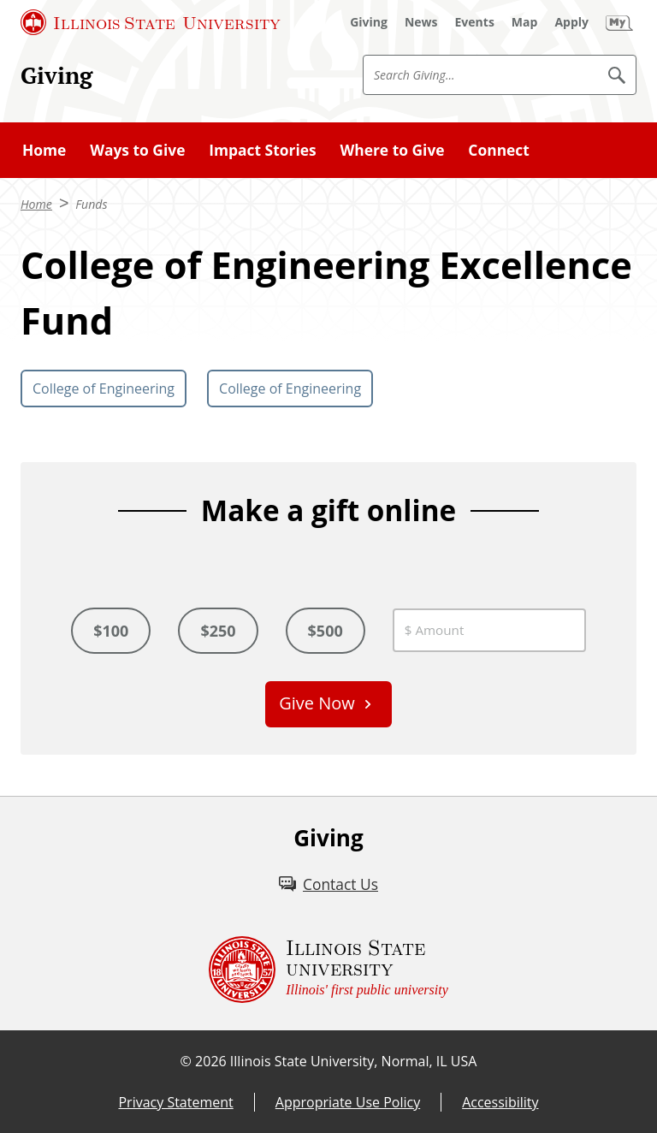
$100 (110, 630)
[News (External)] (421, 22)
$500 (325, 630)
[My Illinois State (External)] (619, 22)
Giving (56, 75)
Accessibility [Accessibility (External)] (500, 1102)
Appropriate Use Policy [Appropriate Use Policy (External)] (347, 1102)
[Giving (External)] (368, 22)
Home (44, 149)
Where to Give (392, 149)
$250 (217, 630)
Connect (498, 149)
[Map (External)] (525, 22)
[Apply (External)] (571, 22)
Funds (91, 204)
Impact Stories (262, 149)
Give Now (317, 703)
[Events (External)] (475, 22)
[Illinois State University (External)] (151, 22)
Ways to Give (137, 149)
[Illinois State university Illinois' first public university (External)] (328, 969)
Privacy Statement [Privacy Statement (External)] (175, 1102)
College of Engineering (104, 388)
